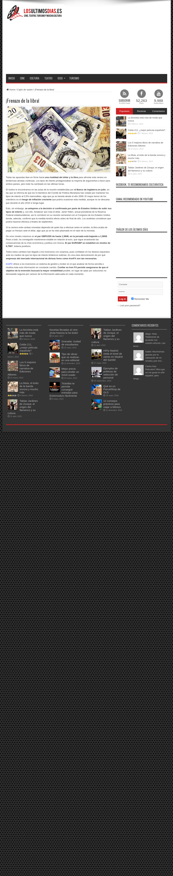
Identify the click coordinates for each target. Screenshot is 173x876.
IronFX (9, 264)
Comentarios (158, 111)
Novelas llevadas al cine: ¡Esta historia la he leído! (64, 331)
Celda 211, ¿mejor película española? (146, 130)
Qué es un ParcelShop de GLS (111, 389)
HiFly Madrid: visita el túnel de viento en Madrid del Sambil (112, 355)
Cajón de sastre (25, 89)
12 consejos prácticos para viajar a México (112, 403)
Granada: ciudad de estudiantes (71, 343)
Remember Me (140, 299)
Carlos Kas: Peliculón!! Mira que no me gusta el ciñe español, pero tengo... (149, 372)
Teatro (48, 78)
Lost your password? (130, 305)
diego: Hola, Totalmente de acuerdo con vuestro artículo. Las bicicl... (149, 340)
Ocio (61, 78)
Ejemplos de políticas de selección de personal (110, 373)
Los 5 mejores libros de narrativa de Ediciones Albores (22, 368)
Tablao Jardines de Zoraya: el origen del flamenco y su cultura (23, 407)
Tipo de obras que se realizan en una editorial (70, 357)
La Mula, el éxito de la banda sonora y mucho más (29, 388)
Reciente (141, 111)
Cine (22, 78)
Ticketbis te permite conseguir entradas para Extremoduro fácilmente (64, 389)
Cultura (34, 78)
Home (10, 89)
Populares (124, 111)
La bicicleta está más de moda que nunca (29, 332)
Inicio (11, 78)
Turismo (74, 78)
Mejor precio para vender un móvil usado (70, 371)
